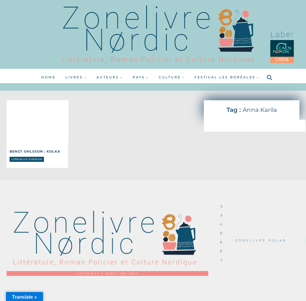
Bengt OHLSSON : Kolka (33, 151)
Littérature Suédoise (26, 159)
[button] (269, 77)
